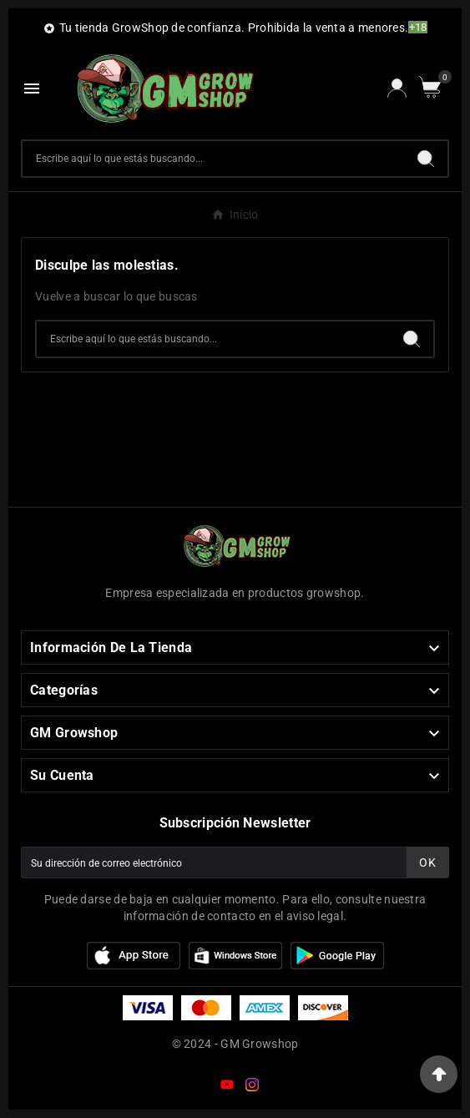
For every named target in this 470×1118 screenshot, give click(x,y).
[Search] (425, 158)
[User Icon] (397, 88)
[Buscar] (213, 158)
